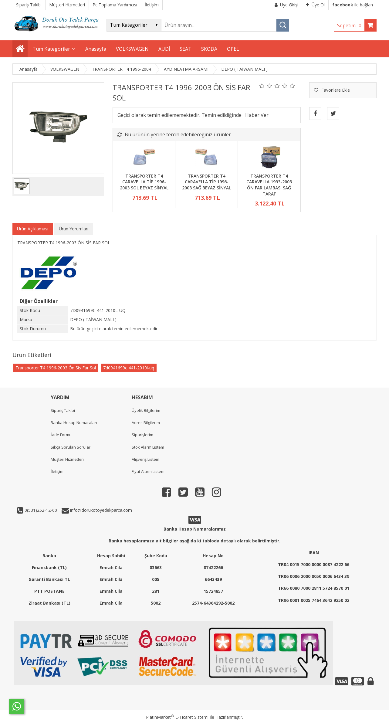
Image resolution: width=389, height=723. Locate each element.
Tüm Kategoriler (51, 49)
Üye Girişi (286, 5)
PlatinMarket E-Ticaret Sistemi (177, 717)
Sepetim (350, 25)
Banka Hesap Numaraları (74, 422)
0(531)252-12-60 (40, 510)
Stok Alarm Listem (148, 447)
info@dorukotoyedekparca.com (100, 510)
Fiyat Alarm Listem (148, 471)
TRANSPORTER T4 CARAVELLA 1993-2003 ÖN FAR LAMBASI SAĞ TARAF (269, 185)
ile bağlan (352, 5)
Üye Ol (315, 5)
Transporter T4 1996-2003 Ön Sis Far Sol (55, 368)
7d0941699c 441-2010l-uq (128, 368)
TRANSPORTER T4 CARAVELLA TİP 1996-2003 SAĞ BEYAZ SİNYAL (206, 182)
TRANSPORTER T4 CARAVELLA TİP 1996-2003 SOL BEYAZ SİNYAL (144, 182)
